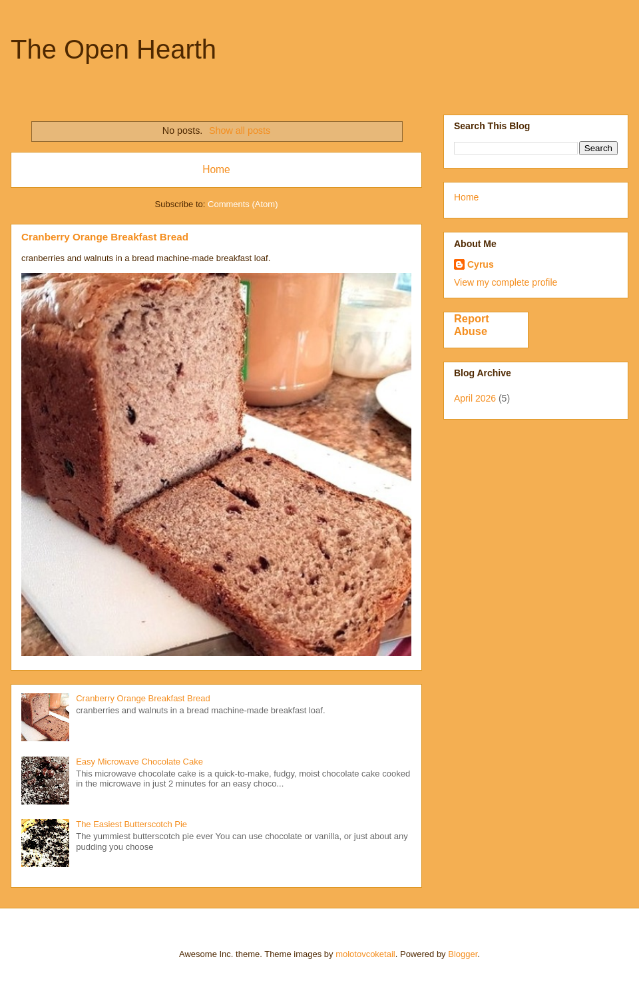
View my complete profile (505, 282)
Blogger (462, 954)
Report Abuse (471, 324)
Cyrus (480, 264)
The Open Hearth (113, 49)
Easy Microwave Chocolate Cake (139, 762)
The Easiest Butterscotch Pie (131, 824)
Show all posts (239, 130)
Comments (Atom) (243, 204)
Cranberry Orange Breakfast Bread (104, 236)
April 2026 (475, 398)
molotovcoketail (365, 954)
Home (216, 169)
